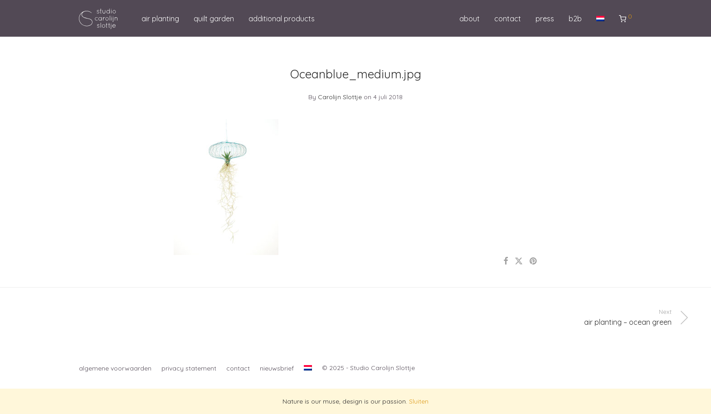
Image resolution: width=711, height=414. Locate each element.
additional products (281, 18)
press (545, 18)
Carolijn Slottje (340, 97)
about (469, 18)
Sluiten (419, 401)
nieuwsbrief (277, 368)
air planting (160, 18)
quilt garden (214, 18)
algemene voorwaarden (115, 368)
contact (507, 18)
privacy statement (188, 368)
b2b (575, 18)
